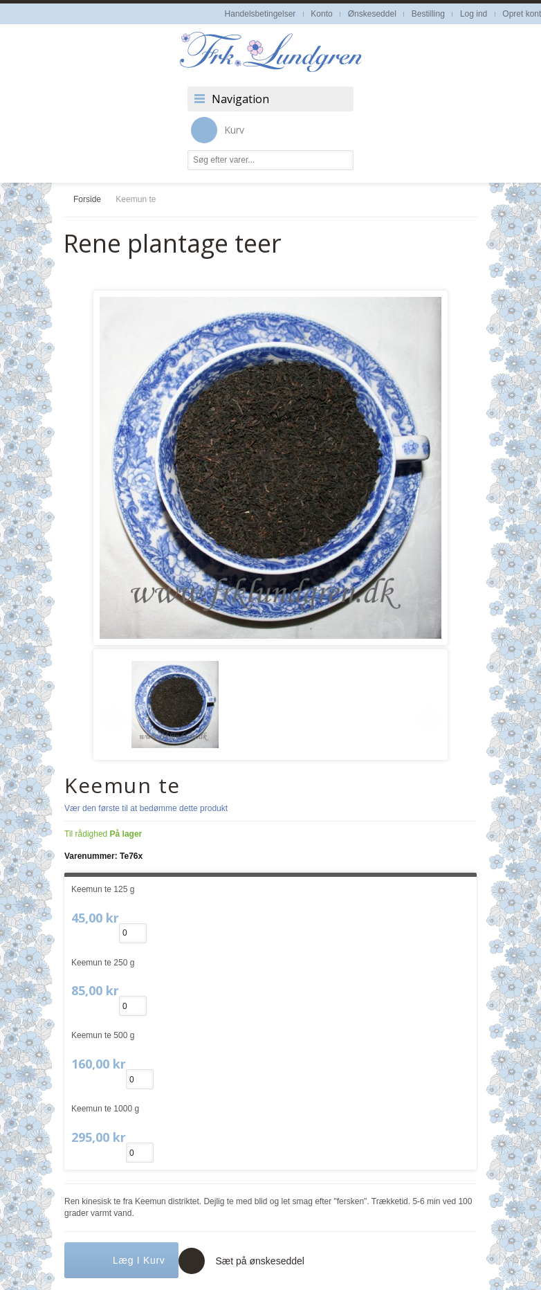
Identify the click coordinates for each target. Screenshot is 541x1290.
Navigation (240, 99)
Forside (87, 199)
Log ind (473, 14)
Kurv (217, 130)
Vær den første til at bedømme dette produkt (146, 808)
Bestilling (428, 14)
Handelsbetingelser (260, 14)
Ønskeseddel (372, 14)
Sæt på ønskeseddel (259, 1260)
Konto (321, 14)
